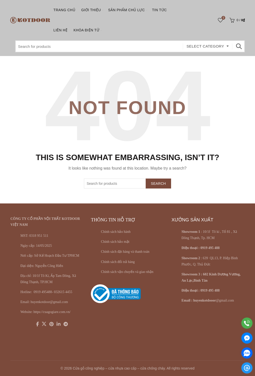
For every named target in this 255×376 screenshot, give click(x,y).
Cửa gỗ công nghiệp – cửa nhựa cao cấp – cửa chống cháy (119, 368)
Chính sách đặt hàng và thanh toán (125, 251)
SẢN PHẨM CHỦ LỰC (126, 10)
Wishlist (223, 18)
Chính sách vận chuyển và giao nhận (127, 272)
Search (238, 46)
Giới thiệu (91, 10)
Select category (205, 46)
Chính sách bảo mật (115, 242)
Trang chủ (64, 10)
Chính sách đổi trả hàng (118, 262)
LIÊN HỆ (61, 30)
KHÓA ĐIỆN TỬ (86, 30)
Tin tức (159, 10)
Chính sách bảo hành (115, 232)
